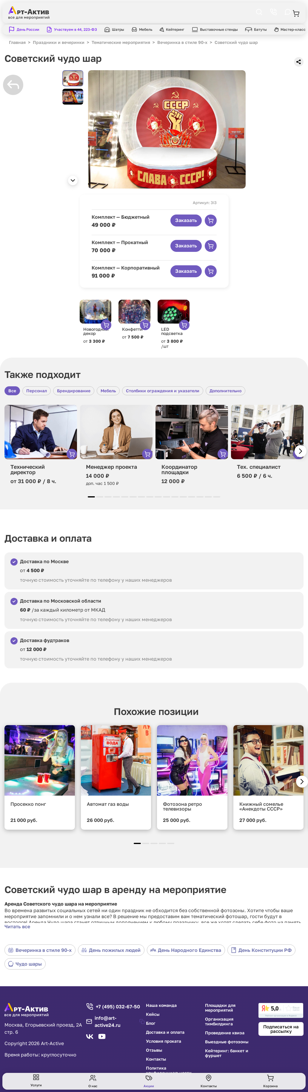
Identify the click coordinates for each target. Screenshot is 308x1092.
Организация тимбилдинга (219, 1021)
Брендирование (73, 390)
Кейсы (152, 1014)
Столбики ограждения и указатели (162, 390)
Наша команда (161, 1005)
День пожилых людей (111, 950)
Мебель (108, 390)
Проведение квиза (224, 1032)
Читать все (17, 926)
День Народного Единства (185, 950)
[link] (280, 1010)
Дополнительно (225, 390)
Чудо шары (25, 964)
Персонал (36, 390)
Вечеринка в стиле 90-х (40, 950)
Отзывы (154, 1050)
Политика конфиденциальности (169, 1070)
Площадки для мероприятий (220, 1008)
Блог (150, 1023)
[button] (73, 180)
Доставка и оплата (165, 1032)
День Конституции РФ (261, 950)
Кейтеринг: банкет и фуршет (226, 1053)
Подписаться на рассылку (281, 1029)
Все (12, 390)
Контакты (156, 1059)
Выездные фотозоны (226, 1041)
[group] (167, 129)
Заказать (186, 220)
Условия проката (163, 1041)
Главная (17, 42)
